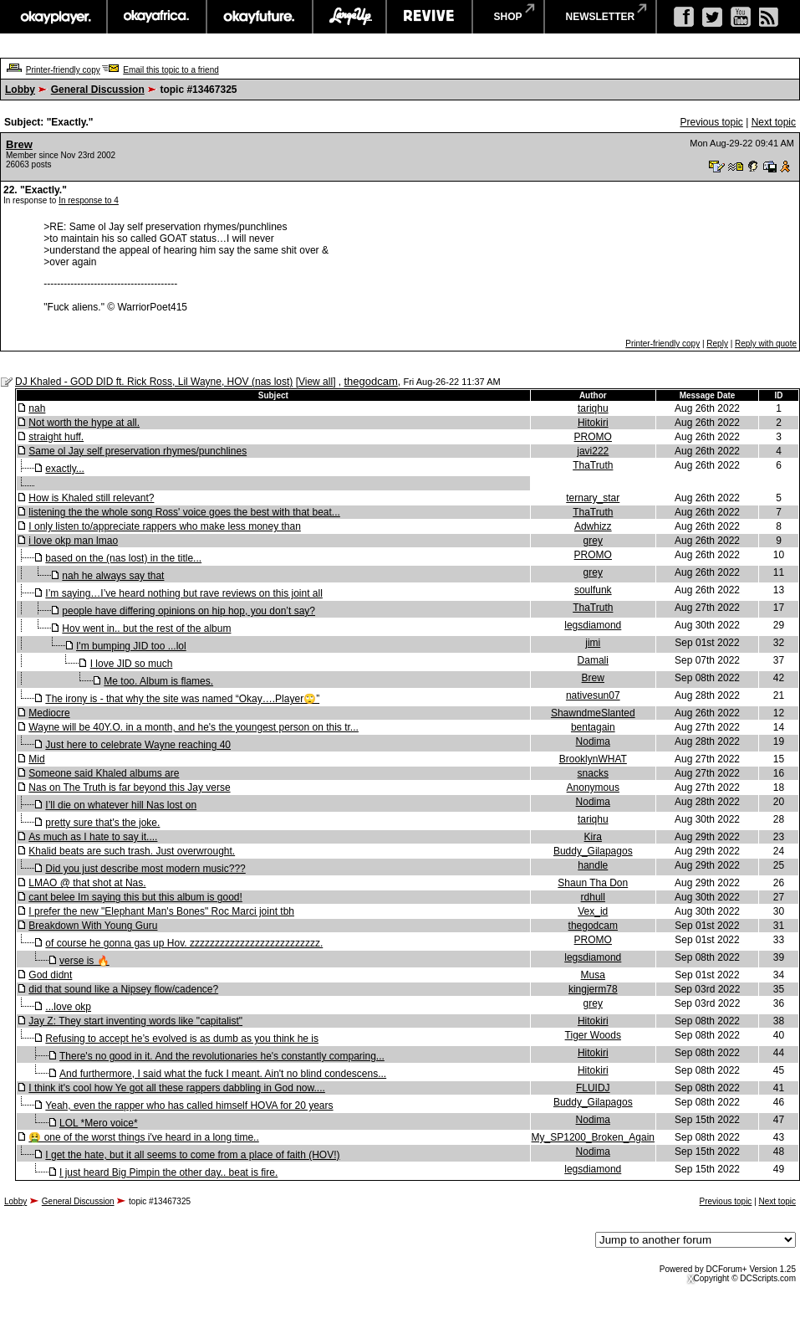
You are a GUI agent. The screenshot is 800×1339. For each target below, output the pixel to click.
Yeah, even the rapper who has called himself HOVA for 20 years (189, 1105)
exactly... (64, 469)
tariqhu (593, 408)
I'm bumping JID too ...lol (131, 646)
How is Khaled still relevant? (91, 498)
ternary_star (592, 498)
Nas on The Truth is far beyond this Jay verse (129, 787)
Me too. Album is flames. (158, 681)
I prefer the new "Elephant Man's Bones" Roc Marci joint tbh (161, 911)
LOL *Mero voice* (98, 1123)
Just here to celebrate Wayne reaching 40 (138, 745)
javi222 (593, 451)
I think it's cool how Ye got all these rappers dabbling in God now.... (176, 1088)
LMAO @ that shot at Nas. (86, 883)
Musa (593, 975)
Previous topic (711, 122)
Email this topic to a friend (171, 69)
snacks (593, 773)
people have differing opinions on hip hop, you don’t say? (188, 611)
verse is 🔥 (84, 961)
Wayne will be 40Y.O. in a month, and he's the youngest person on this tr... (193, 727)
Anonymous (593, 787)
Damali (593, 660)
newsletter (600, 17)
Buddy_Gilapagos (593, 851)
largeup (349, 16)
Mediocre (48, 713)
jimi (592, 643)
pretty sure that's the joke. (102, 823)
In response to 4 (89, 200)
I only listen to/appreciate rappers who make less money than (164, 526)
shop (508, 17)
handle (593, 865)
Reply (717, 343)
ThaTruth (593, 465)
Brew (19, 144)
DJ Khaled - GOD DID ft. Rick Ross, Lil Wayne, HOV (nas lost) (154, 381)
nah (36, 408)
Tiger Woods (593, 1035)
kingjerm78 (593, 989)
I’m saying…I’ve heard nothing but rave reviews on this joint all (184, 593)
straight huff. (56, 437)
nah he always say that (113, 576)
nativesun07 (593, 695)
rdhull (593, 897)
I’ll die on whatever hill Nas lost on (120, 805)
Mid (36, 759)
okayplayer (54, 16)
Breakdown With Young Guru (92, 925)
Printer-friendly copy (63, 69)
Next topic (774, 122)
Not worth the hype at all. (84, 422)
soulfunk (593, 590)
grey (593, 540)
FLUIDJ (593, 1088)
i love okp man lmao (73, 540)
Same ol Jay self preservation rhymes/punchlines (137, 451)
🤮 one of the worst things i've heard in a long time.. (143, 1137)
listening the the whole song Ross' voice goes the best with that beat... (184, 512)
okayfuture (259, 16)
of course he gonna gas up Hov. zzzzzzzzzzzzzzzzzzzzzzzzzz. (184, 943)
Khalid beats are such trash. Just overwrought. (131, 851)
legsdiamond (592, 625)
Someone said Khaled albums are (103, 773)
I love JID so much (131, 664)
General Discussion (98, 89)
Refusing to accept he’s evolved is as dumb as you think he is (181, 1038)
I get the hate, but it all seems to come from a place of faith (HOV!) (192, 1155)
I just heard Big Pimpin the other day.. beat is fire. (168, 1172)
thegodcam (370, 381)
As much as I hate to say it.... (92, 837)
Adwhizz (593, 526)
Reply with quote (766, 343)
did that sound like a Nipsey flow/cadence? (123, 989)
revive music (429, 16)
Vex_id (593, 911)
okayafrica (157, 16)
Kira (593, 837)
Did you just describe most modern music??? (145, 869)
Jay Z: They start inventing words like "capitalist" (135, 1021)
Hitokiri (593, 422)
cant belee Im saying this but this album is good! (135, 897)
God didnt (50, 975)
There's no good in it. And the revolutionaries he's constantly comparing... (222, 1056)
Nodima (593, 741)
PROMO (593, 437)
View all (315, 381)
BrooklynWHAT (593, 759)
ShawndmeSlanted (593, 713)
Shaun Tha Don (593, 883)
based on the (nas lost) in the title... (123, 558)
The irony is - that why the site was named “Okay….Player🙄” (182, 699)
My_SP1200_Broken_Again (593, 1137)
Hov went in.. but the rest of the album (146, 628)
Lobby (20, 89)
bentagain (593, 727)
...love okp (68, 1007)
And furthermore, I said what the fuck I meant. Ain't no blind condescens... (222, 1074)
